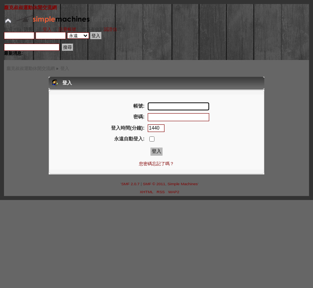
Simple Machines (182, 184)
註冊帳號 (67, 29)
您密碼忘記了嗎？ (156, 163)
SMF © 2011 (154, 184)
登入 (47, 29)
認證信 (110, 29)
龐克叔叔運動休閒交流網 (30, 7)
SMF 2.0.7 (130, 184)
